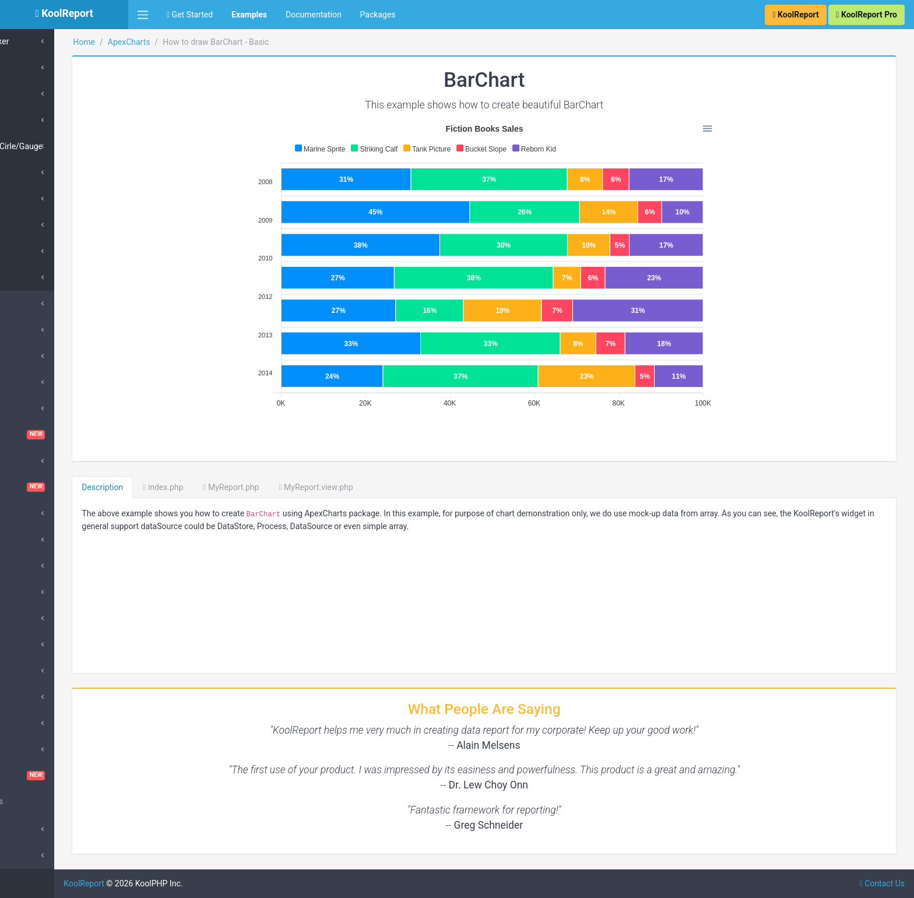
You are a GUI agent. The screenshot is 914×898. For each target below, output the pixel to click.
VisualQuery (64, 775)
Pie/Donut (41, 67)
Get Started (190, 14)
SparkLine (41, 277)
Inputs (28, 618)
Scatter (36, 198)
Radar (33, 93)
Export (29, 592)
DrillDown (35, 644)
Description (176, 487)
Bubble (35, 172)
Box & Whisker (49, 41)
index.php (237, 487)
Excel (27, 566)
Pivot (26, 723)
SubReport (36, 855)
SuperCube (37, 329)
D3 (22, 539)
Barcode (32, 356)
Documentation (314, 14)
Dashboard (64, 487)
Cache (28, 382)
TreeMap (39, 251)
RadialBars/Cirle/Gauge (66, 146)
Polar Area (42, 120)
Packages (378, 14)
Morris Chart (40, 670)
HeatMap (39, 225)
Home (158, 42)
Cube (26, 303)
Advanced (35, 829)
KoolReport (158, 883)
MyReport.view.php (390, 487)
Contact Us (882, 883)
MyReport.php (305, 487)
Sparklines (36, 749)
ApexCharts (202, 42)
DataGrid (33, 513)
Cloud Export (40, 461)
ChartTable (64, 434)
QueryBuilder (40, 697)
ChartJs (31, 408)
